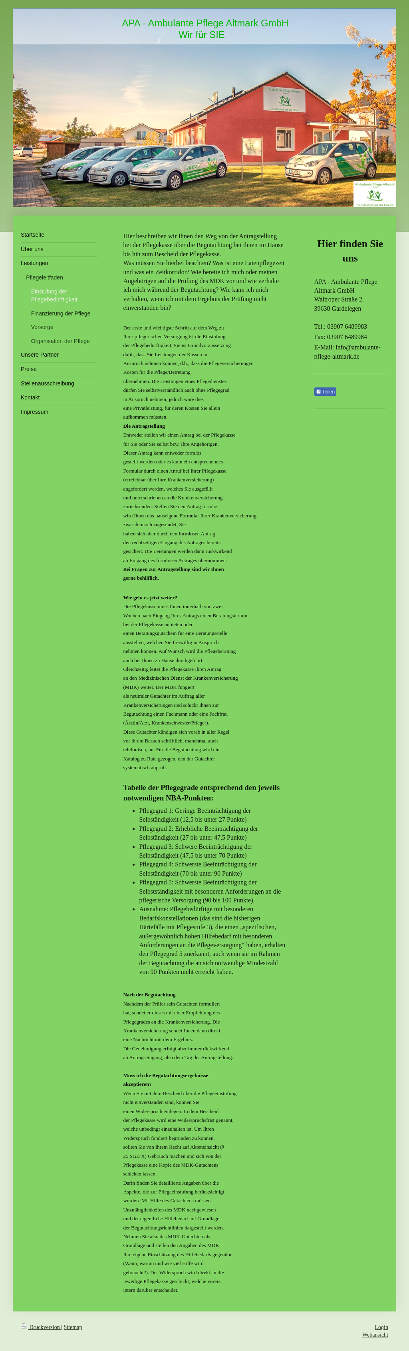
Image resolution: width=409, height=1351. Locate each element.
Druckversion (41, 1327)
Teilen (325, 392)
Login (381, 1327)
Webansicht (375, 1335)
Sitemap (73, 1327)
